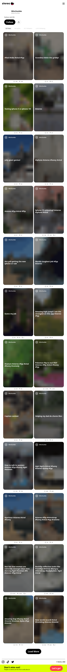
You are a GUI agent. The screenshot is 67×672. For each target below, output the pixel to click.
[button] (9, 22)
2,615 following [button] (40, 28)
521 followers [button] (28, 28)
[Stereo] (8, 3)
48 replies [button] (17, 28)
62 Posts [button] (8, 28)
